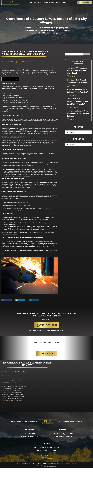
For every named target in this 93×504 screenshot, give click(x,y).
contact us (51, 250)
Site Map (54, 463)
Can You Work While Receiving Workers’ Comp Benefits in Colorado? (77, 101)
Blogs (58, 2)
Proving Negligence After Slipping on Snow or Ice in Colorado (78, 113)
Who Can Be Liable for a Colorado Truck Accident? (77, 90)
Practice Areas (48, 2)
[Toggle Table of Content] (15, 79)
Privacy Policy (61, 463)
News (72, 422)
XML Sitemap (47, 463)
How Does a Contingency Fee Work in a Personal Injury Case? (77, 70)
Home (30, 2)
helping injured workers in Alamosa (12, 245)
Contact (64, 2)
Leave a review (46, 353)
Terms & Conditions (71, 463)
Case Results (64, 422)
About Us (37, 2)
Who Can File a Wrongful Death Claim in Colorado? (77, 81)
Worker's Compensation (25, 61)
